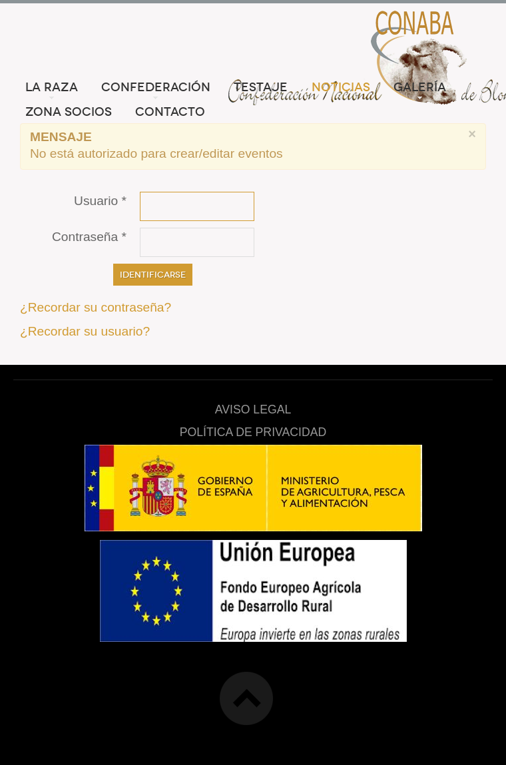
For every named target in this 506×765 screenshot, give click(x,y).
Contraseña (89, 237)
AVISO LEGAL (253, 409)
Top (246, 698)
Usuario (100, 201)
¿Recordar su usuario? (85, 331)
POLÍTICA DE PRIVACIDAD (253, 432)
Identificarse (153, 274)
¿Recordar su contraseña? (95, 307)
